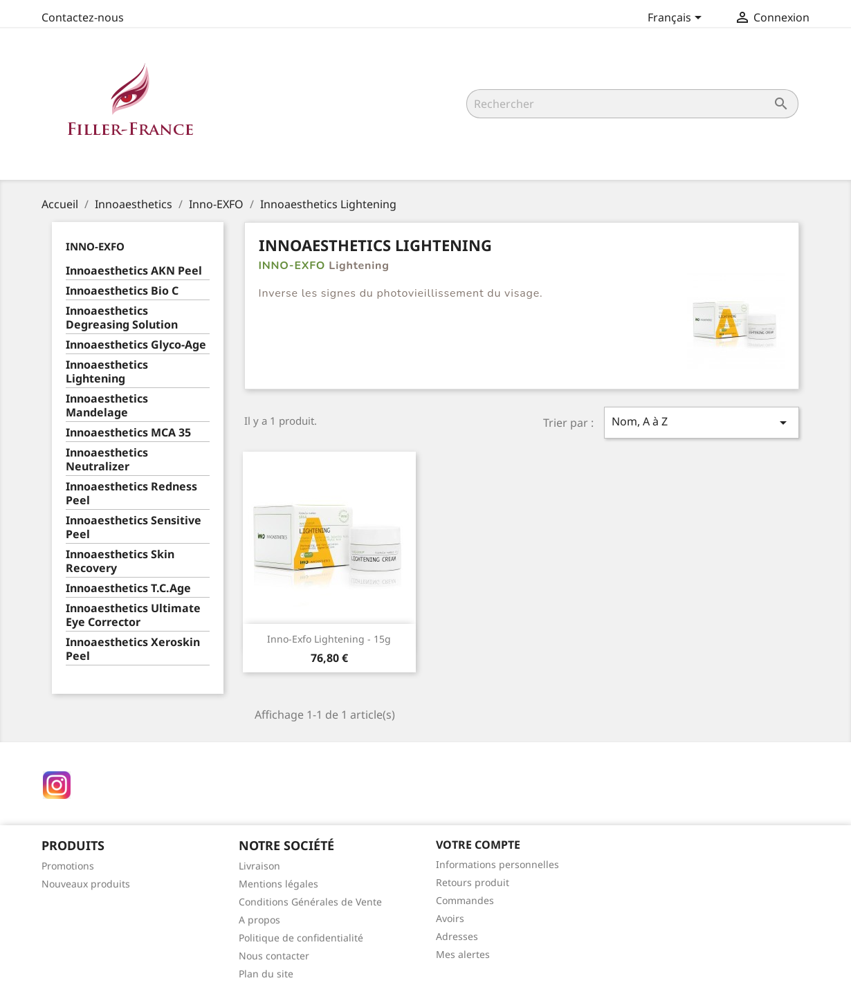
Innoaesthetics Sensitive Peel (133, 527)
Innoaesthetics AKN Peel (134, 271)
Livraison (259, 865)
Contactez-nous (83, 17)
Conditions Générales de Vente (310, 901)
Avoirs (450, 918)
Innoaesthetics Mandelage (107, 406)
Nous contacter (274, 955)
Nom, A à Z (701, 422)
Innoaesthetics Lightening (107, 372)
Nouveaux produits (86, 883)
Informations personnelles (497, 864)
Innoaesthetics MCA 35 (128, 432)
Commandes (465, 900)
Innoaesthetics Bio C (122, 291)
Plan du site (266, 973)
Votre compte (478, 844)
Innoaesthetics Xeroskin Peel (133, 649)
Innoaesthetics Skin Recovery (120, 561)
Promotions (68, 865)
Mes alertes (463, 954)
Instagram (57, 785)
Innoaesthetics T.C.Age (128, 588)
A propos (259, 919)
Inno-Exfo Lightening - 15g (329, 638)
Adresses (457, 936)
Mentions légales (278, 883)
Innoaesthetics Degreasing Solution (122, 318)
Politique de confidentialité (301, 937)
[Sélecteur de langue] (677, 18)
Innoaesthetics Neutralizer (107, 459)
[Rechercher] (632, 103)
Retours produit (472, 882)
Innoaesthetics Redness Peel (131, 493)
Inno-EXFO (95, 246)
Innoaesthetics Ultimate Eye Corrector (133, 615)
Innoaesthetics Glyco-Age (136, 345)
